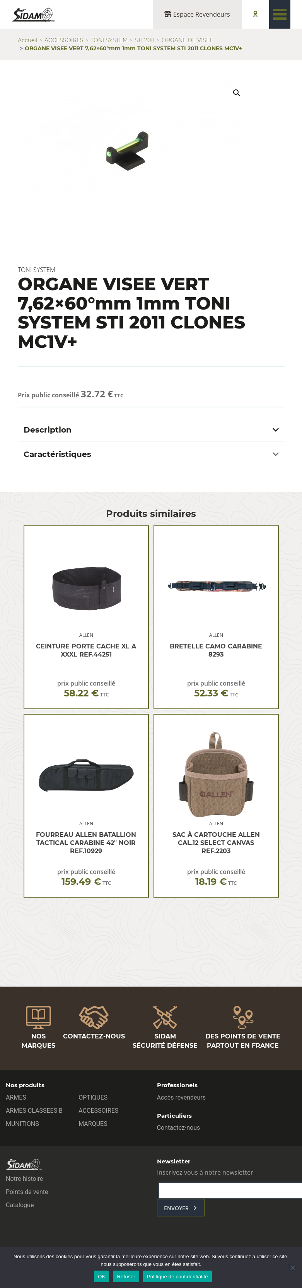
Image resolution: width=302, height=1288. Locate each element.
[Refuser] (292, 1267)
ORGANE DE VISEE (187, 40)
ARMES (16, 1097)
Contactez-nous (178, 1127)
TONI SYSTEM (109, 40)
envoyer (176, 1208)
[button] (237, 93)
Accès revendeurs (181, 1097)
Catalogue (20, 1205)
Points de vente (27, 1192)
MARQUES (92, 1123)
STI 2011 (145, 40)
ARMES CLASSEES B (34, 1110)
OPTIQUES (92, 1097)
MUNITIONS (22, 1123)
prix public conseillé (86, 689)
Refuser (126, 1276)
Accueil (28, 40)
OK (101, 1276)
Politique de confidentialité (177, 1276)
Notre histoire (24, 1178)
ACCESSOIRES (64, 40)
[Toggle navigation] (279, 14)
